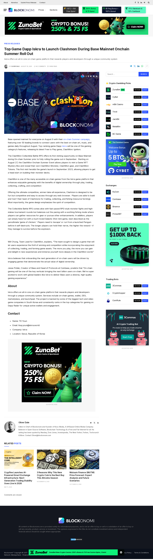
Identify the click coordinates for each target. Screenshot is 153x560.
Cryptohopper (118, 293)
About (6, 2)
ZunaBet (118, 89)
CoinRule (116, 300)
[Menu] (5, 10)
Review (138, 90)
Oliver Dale (15, 66)
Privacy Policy (126, 553)
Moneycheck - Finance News (22, 555)
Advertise (14, 2)
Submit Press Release (28, 2)
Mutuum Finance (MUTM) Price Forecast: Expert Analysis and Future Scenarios (82, 476)
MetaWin (116, 126)
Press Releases (12, 44)
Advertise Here (51, 404)
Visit (145, 90)
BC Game (116, 134)
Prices (41, 10)
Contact (42, 2)
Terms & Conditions (141, 553)
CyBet (115, 97)
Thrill (114, 112)
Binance (116, 206)
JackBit (115, 119)
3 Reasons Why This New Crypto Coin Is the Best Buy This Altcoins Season (50, 475)
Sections (53, 10)
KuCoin (115, 192)
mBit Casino (117, 104)
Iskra (64, 146)
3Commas (116, 285)
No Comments (40, 66)
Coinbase (116, 199)
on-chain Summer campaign (76, 139)
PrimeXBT (117, 214)
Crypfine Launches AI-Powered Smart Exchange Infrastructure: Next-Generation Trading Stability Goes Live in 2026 (18, 478)
